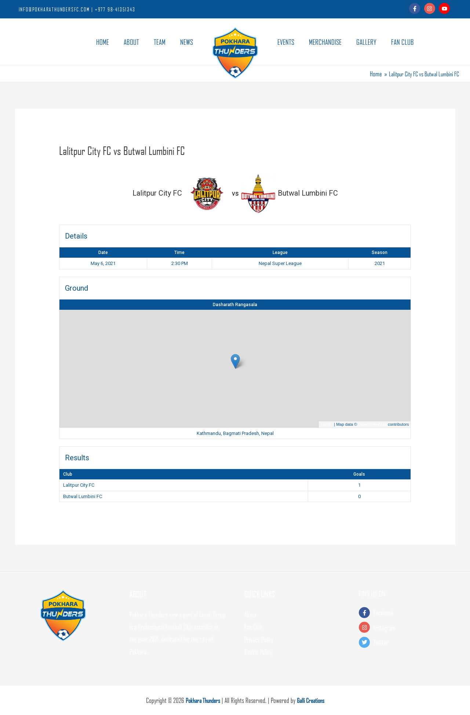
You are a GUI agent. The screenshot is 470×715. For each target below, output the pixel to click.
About (250, 614)
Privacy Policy (258, 639)
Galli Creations (312, 700)
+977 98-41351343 (115, 9)
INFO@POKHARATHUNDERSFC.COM (54, 9)
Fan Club (253, 627)
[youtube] (445, 8)
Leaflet (327, 424)
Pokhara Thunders (201, 700)
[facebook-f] (416, 8)
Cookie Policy (258, 651)
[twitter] (407, 642)
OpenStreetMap (372, 424)
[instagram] (431, 8)
